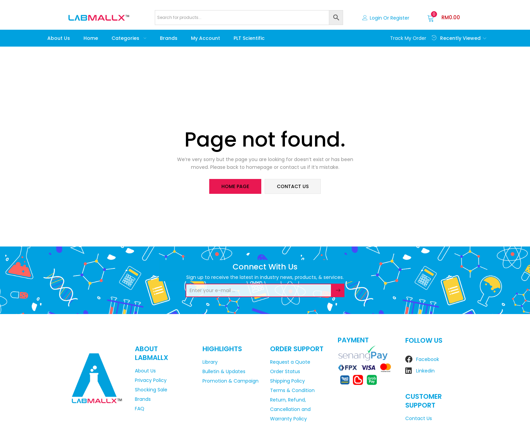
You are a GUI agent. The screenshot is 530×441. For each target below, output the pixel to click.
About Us (58, 38)
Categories (129, 38)
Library (210, 362)
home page (235, 186)
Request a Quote (290, 362)
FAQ (139, 408)
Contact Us (418, 418)
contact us (293, 186)
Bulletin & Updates (223, 371)
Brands (168, 38)
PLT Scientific (249, 38)
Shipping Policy (287, 381)
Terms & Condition (292, 390)
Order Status (285, 371)
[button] (443, 17)
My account (205, 38)
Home (90, 38)
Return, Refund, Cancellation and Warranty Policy (290, 409)
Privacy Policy (151, 380)
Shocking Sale (151, 389)
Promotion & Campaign (230, 381)
